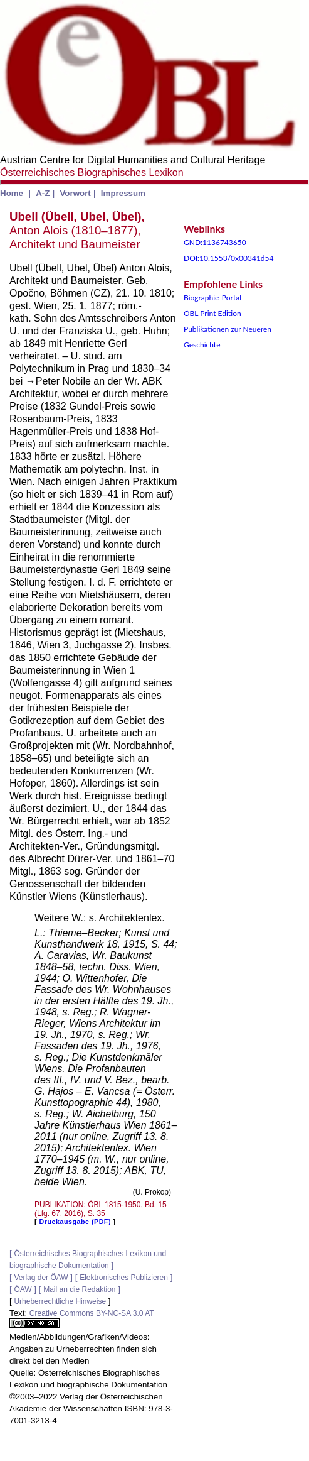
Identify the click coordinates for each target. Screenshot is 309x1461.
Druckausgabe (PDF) (75, 1221)
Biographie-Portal (212, 297)
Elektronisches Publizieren (124, 1277)
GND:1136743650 (215, 242)
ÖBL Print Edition (212, 313)
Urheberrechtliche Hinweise (60, 1301)
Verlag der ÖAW (41, 1277)
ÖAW (22, 1289)
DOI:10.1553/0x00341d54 (229, 258)
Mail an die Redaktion (79, 1289)
